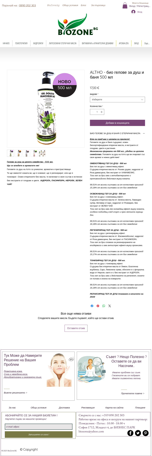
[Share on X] (110, 306)
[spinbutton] (97, 112)
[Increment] (102, 112)
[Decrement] (92, 112)
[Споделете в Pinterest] (98, 306)
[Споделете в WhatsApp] (104, 306)
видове (94, 94)
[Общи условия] (70, 5)
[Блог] (83, 5)
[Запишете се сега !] (39, 434)
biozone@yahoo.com (91, 431)
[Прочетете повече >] (134, 393)
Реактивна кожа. (13, 371)
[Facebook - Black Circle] (130, 433)
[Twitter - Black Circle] (138, 433)
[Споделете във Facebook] (92, 306)
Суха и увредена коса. (16, 374)
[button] (53, 5)
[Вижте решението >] (17, 393)
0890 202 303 (27, 5)
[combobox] (117, 99)
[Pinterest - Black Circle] (146, 433)
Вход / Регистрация (140, 5)
